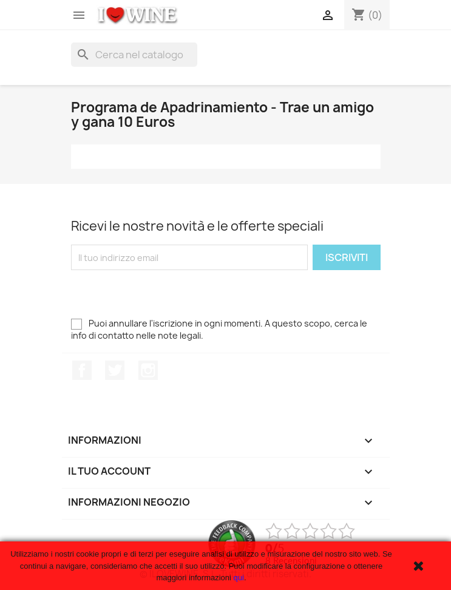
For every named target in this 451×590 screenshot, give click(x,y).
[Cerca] (134, 54)
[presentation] (163, 293)
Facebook (82, 370)
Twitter (114, 370)
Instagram (148, 370)
